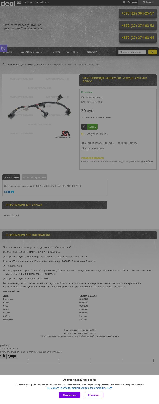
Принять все (69, 395)
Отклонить (93, 395)
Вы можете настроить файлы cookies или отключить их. (78, 387)
